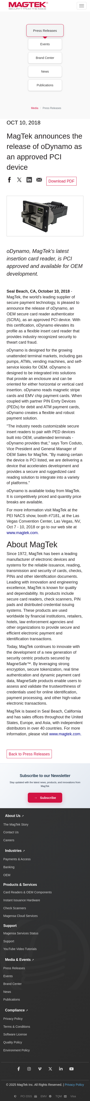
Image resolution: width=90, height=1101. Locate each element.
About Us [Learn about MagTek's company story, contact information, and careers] (13, 816)
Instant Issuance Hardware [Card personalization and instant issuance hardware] (21, 900)
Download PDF (62, 181)
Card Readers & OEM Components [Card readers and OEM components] (27, 892)
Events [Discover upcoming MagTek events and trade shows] (8, 976)
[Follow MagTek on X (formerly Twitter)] (50, 1069)
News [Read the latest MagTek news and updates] (7, 992)
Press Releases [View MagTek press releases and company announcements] (14, 968)
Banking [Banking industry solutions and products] (9, 867)
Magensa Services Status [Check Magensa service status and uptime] (20, 933)
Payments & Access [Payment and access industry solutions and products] (17, 859)
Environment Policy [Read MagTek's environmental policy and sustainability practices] (16, 1050)
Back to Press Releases (29, 754)
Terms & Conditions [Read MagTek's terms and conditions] (16, 1026)
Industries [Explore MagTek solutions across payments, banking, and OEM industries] (13, 851)
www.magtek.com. (23, 533)
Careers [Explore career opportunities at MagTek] (8, 840)
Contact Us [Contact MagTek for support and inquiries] (11, 832)
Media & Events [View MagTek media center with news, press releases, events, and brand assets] (18, 960)
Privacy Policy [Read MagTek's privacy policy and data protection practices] (12, 1018)
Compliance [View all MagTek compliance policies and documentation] (15, 1010)
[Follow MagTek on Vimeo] (39, 1069)
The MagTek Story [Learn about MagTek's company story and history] (15, 824)
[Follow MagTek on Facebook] (18, 1069)
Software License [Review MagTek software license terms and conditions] (15, 1034)
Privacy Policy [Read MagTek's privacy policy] (74, 1084)
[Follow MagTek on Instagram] (29, 1069)
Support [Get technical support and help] (8, 941)
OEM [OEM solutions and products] (6, 875)
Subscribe (48, 798)
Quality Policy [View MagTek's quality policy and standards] (12, 1042)
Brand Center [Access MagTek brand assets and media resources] (12, 984)
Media (34, 108)
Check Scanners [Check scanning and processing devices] (14, 908)
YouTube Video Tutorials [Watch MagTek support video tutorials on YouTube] (20, 949)
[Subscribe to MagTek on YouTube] (71, 1069)
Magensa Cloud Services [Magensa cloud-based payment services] (20, 916)
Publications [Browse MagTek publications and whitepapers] (11, 999)
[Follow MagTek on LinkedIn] (60, 1069)
